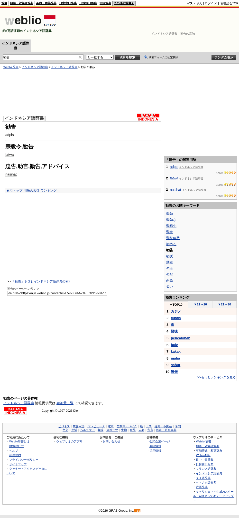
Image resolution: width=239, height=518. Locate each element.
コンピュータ (96, 426)
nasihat (11, 174)
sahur (175, 365)
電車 (111, 426)
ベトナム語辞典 (206, 482)
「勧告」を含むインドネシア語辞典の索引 (42, 281)
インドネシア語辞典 (18, 403)
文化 (65, 430)
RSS (137, 510)
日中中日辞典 (68, 3)
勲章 (169, 262)
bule (174, 345)
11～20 (200, 304)
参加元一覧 (65, 403)
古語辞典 (105, 3)
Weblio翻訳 (203, 455)
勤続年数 (173, 238)
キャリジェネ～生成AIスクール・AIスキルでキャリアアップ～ (213, 496)
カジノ (176, 311)
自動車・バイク (127, 426)
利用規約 (15, 455)
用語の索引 (31, 190)
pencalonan (180, 338)
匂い (169, 287)
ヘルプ (13, 450)
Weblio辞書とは (19, 441)
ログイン (210, 3)
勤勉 (169, 213)
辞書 (4, 3)
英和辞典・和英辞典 (209, 450)
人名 (141, 430)
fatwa (174, 178)
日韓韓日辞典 (88, 3)
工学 (149, 426)
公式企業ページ (159, 441)
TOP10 (176, 304)
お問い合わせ (111, 441)
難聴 (174, 331)
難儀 (174, 372)
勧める (171, 244)
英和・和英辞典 (46, 3)
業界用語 (78, 426)
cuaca (176, 318)
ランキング (48, 190)
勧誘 (169, 256)
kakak (176, 351)
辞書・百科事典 (166, 430)
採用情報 (155, 450)
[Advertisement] (223, 23)
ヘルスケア (87, 430)
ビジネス (64, 426)
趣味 (100, 430)
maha (175, 358)
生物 (124, 430)
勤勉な (171, 220)
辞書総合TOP (229, 3)
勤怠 (169, 232)
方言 (150, 430)
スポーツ (112, 430)
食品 (133, 430)
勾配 (169, 274)
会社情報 (155, 446)
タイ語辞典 (203, 477)
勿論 (169, 281)
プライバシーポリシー (23, 459)
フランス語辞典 (206, 468)
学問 (178, 426)
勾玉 (169, 268)
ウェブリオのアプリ (69, 441)
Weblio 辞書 (203, 441)
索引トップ (14, 190)
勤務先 (171, 226)
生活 (74, 430)
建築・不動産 (163, 426)
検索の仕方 (16, 446)
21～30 (224, 304)
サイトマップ (18, 464)
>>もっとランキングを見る (216, 377)
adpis (174, 167)
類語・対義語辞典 (21, 3)
